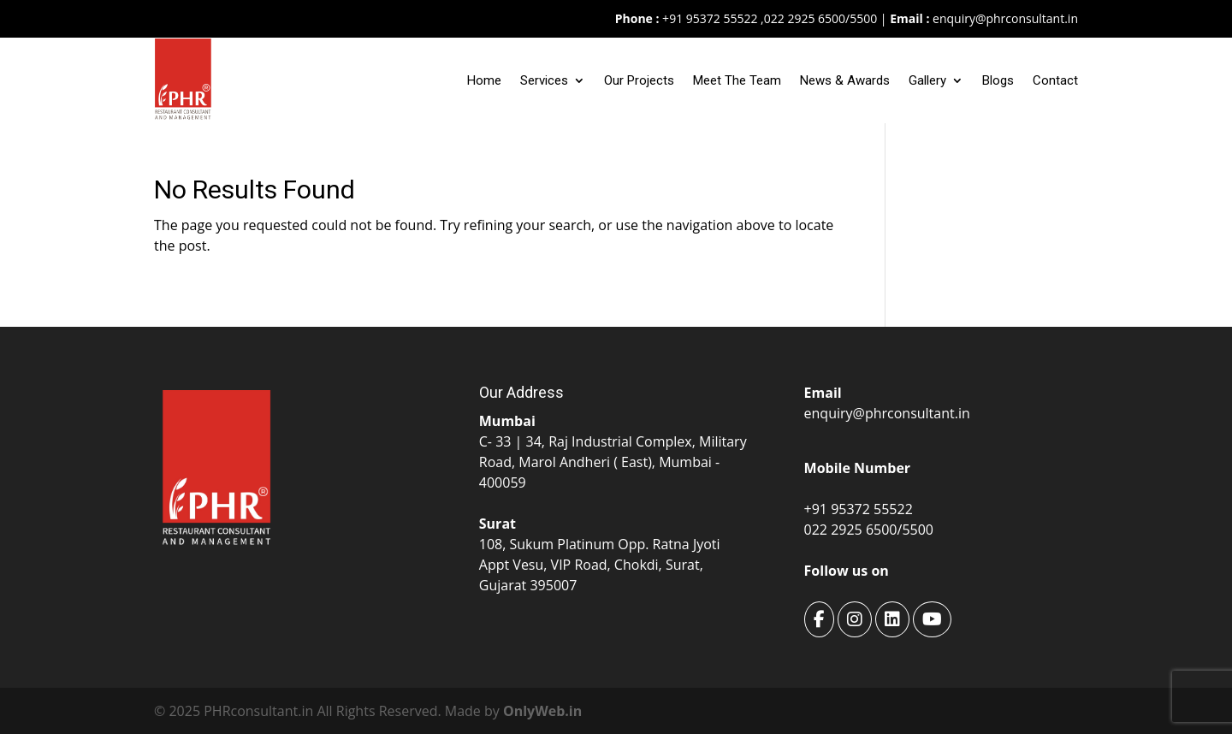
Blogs (998, 80)
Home (484, 80)
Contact (1055, 80)
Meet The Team (737, 80)
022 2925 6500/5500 (820, 18)
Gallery (927, 80)
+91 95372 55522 (708, 18)
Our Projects (639, 80)
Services (544, 80)
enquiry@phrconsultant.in (1005, 18)
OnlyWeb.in (542, 710)
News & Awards (845, 80)
